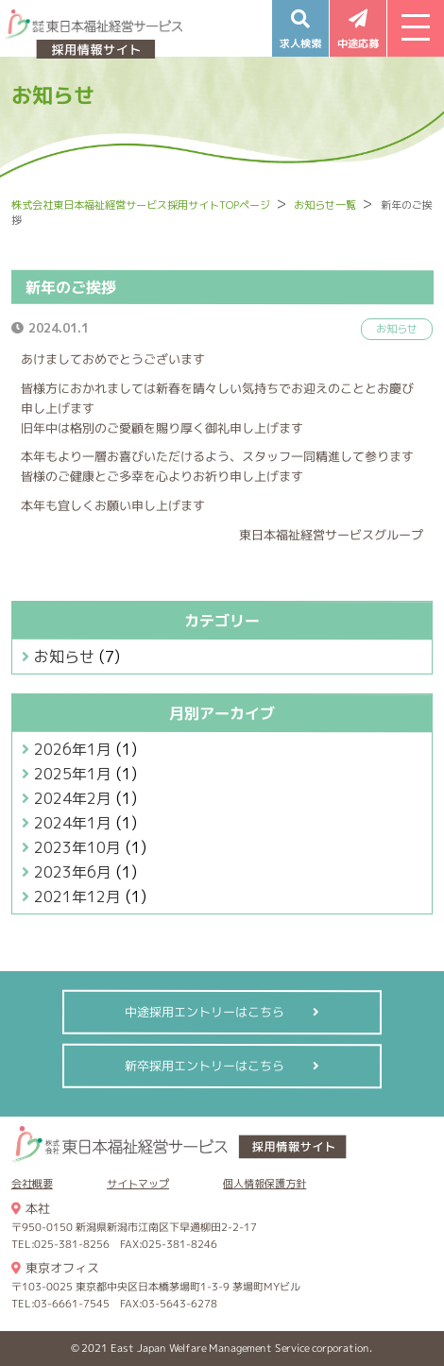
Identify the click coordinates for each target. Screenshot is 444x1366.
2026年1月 (72, 749)
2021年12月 (77, 896)
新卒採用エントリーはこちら (204, 1065)
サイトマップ (138, 1183)
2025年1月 (72, 773)
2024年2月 (72, 798)
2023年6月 (72, 872)
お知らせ (64, 656)
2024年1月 (72, 822)
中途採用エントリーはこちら (204, 1011)
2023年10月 (77, 847)
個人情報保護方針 (264, 1183)
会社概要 (32, 1183)
